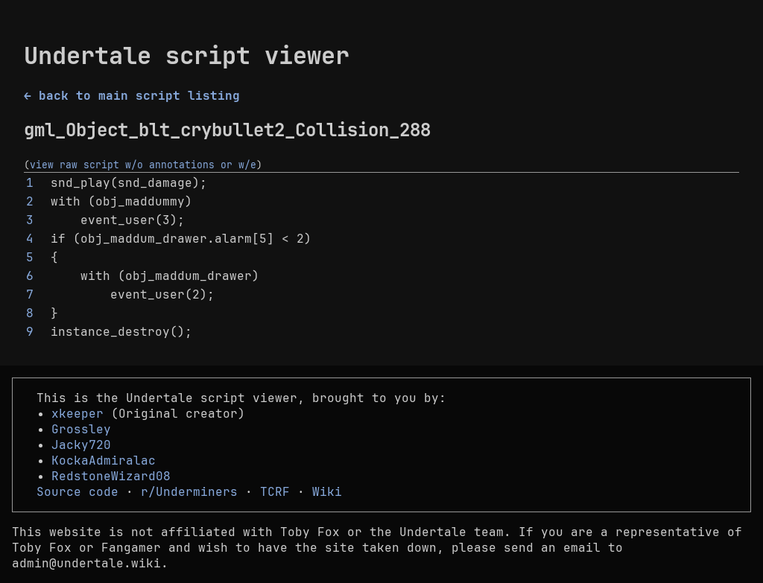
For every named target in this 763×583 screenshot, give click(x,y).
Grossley (81, 429)
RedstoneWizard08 (111, 476)
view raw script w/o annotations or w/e (143, 164)
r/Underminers (189, 492)
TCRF (275, 492)
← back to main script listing (132, 95)
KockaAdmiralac (103, 460)
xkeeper (77, 413)
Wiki (327, 492)
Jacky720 (81, 445)
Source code (77, 492)
